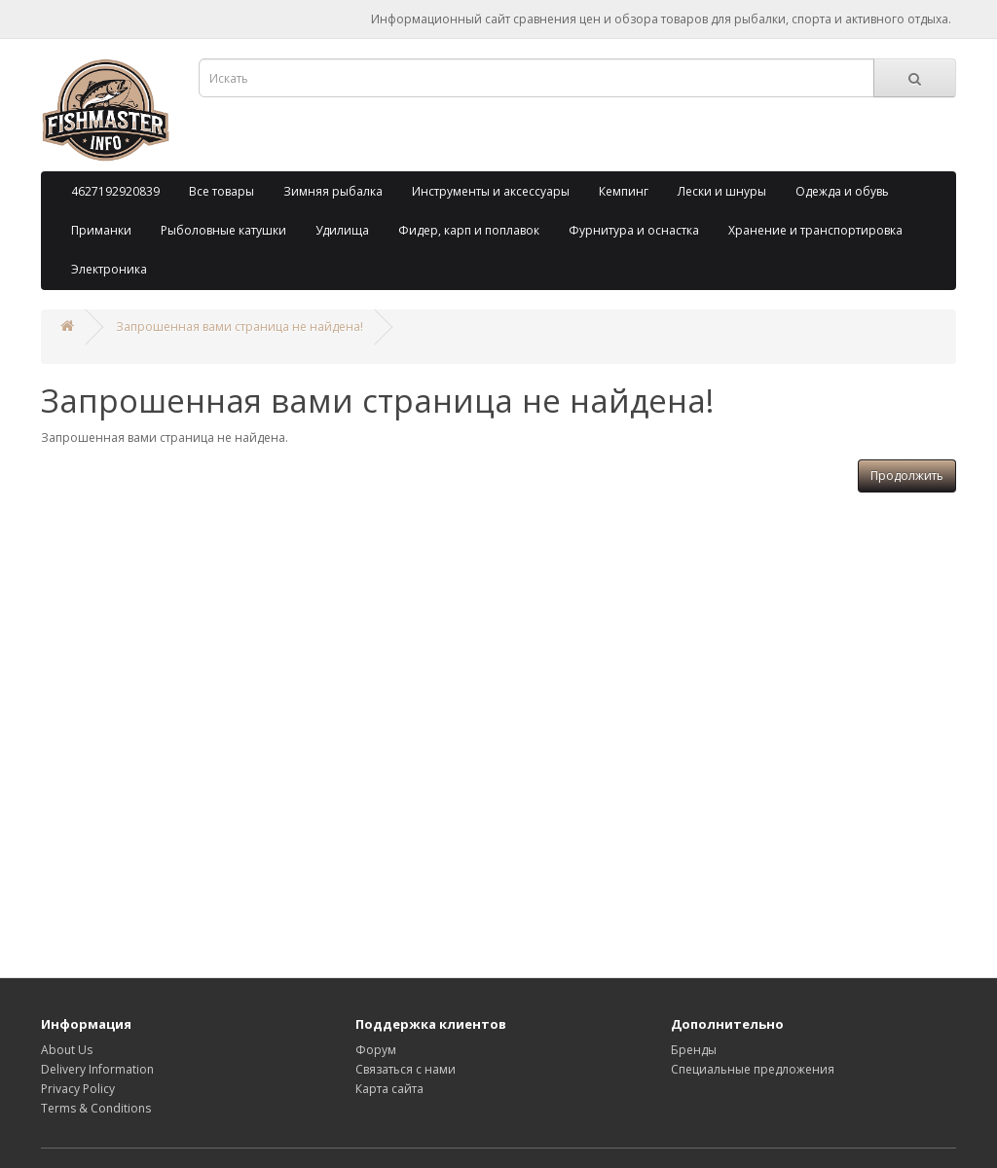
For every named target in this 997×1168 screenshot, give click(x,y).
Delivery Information (97, 1069)
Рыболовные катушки (223, 230)
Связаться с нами (405, 1069)
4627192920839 (115, 191)
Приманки (101, 230)
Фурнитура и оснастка (634, 230)
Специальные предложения (752, 1069)
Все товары (221, 191)
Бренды (694, 1049)
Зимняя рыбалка (333, 191)
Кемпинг (623, 191)
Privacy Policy (78, 1088)
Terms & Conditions (96, 1108)
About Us (66, 1049)
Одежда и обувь (842, 191)
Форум (375, 1049)
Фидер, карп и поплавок (468, 230)
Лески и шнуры (722, 191)
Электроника (109, 269)
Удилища (342, 230)
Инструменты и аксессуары (491, 191)
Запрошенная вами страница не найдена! (239, 326)
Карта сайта (389, 1088)
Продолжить (906, 475)
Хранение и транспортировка (815, 230)
